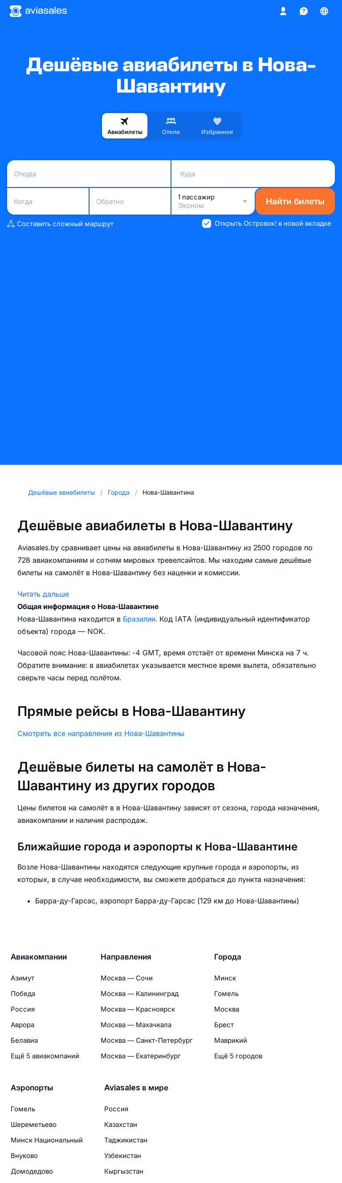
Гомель (226, 993)
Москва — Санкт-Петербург (147, 1040)
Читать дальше (43, 593)
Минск (225, 978)
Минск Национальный (47, 1140)
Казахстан (120, 1124)
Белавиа (24, 1040)
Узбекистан (122, 1155)
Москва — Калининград (140, 993)
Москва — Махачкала (136, 1024)
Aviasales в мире (136, 1087)
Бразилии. (141, 618)
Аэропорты (32, 1087)
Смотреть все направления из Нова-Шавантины (100, 733)
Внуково (24, 1155)
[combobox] (89, 173)
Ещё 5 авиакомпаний (45, 1056)
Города (227, 956)
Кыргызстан (123, 1171)
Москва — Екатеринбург (141, 1056)
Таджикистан (125, 1140)
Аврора (22, 1024)
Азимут (22, 978)
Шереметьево (34, 1124)
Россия (23, 1009)
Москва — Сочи (127, 978)
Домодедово (32, 1171)
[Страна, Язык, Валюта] (324, 11)
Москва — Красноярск (138, 1009)
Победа (23, 993)
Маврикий (230, 1040)
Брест (224, 1024)
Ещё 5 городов (238, 1056)
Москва (226, 1009)
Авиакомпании (39, 956)
